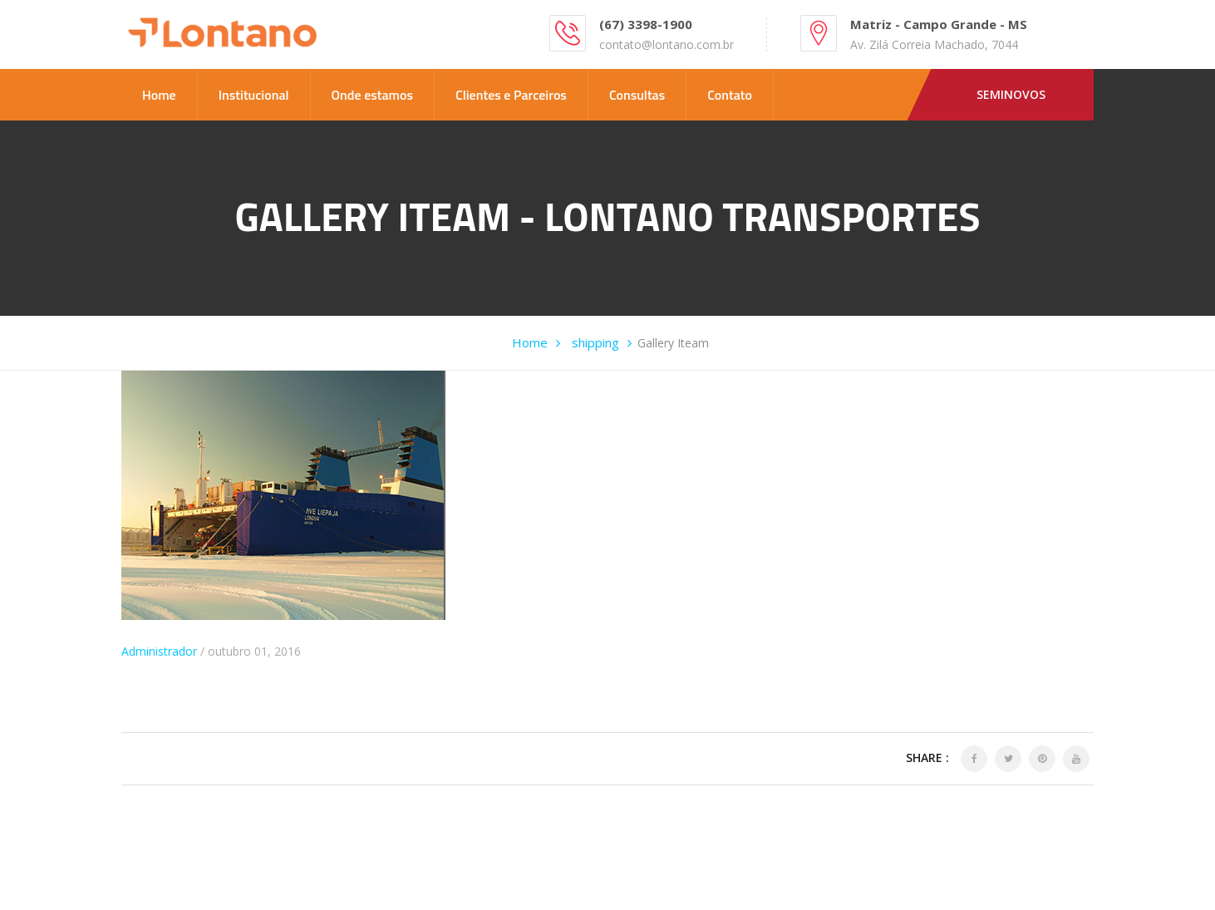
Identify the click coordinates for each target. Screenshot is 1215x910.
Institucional (254, 95)
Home (159, 95)
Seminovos (1010, 94)
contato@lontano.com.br (666, 44)
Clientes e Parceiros (511, 95)
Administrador (159, 651)
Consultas (637, 95)
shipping (595, 342)
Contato (729, 95)
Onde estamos (372, 95)
